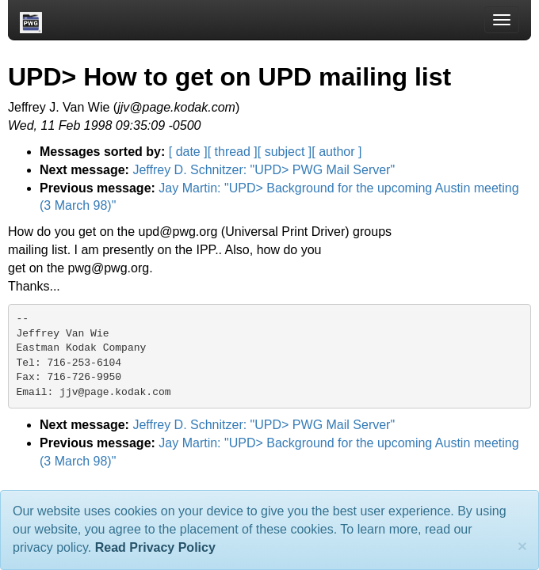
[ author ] (336, 151)
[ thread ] (233, 151)
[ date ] (188, 151)
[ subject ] (285, 151)
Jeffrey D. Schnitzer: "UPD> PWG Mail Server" (263, 170)
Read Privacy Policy (155, 547)
